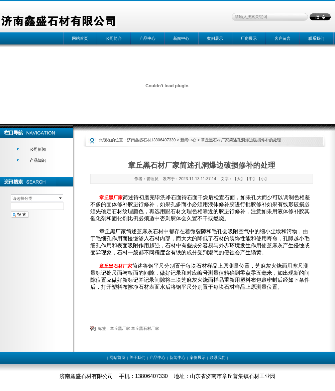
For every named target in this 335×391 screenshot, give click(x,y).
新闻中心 (181, 38)
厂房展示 (249, 38)
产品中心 (147, 38)
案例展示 (215, 38)
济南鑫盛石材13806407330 (151, 140)
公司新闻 (38, 149)
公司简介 (114, 38)
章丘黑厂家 (120, 328)
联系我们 (316, 38)
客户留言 (282, 38)
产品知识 (38, 160)
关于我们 (137, 357)
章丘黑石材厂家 (145, 328)
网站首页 (80, 38)
